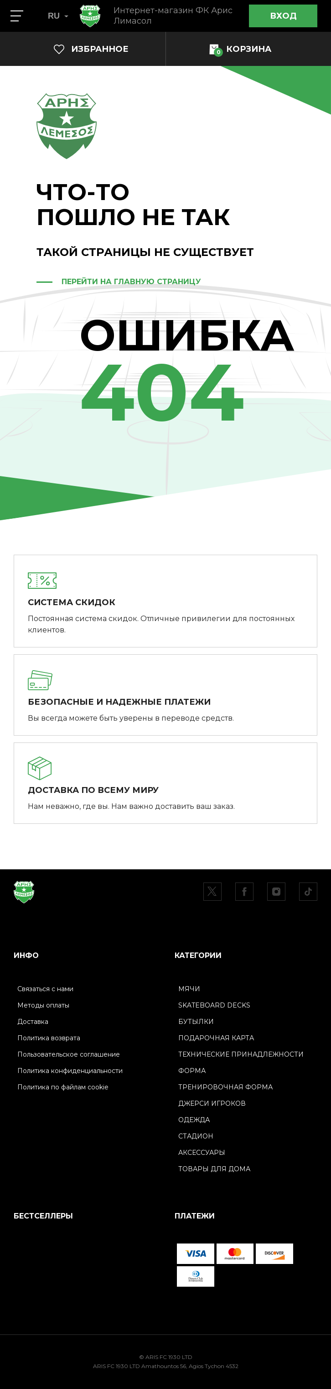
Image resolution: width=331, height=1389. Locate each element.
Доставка (32, 1022)
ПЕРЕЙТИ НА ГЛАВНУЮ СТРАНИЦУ (131, 281)
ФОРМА (192, 1071)
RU (58, 15)
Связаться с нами (45, 989)
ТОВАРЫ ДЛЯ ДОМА (214, 1169)
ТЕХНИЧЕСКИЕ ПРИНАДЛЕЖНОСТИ (241, 1054)
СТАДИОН (195, 1136)
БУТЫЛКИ (196, 1022)
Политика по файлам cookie (63, 1087)
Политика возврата (48, 1038)
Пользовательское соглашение (68, 1054)
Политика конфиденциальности (70, 1071)
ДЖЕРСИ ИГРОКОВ (212, 1103)
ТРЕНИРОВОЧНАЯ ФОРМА (225, 1087)
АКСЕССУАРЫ (201, 1152)
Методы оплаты (43, 1005)
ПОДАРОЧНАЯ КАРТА (216, 1038)
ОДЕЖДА (194, 1120)
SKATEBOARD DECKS (214, 1005)
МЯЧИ (189, 989)
